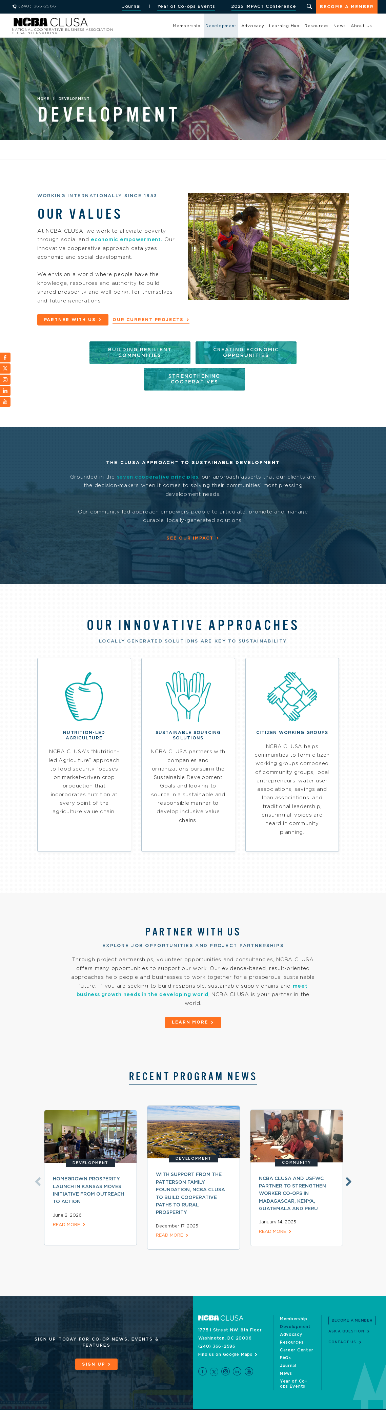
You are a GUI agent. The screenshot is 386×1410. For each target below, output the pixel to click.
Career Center (296, 1332)
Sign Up (93, 1347)
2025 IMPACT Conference (263, 6)
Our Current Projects (150, 320)
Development (220, 26)
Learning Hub (284, 26)
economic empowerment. (127, 239)
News (339, 26)
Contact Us (342, 1325)
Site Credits (24, 1401)
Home (43, 99)
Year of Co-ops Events (186, 6)
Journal (130, 6)
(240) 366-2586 (217, 1329)
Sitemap (52, 1401)
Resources (316, 26)
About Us (361, 26)
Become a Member (347, 7)
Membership (187, 26)
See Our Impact (190, 511)
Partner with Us (70, 320)
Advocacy (252, 26)
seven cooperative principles (163, 450)
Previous (36, 1163)
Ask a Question (346, 1314)
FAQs (285, 1340)
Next (347, 1163)
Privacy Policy (81, 1401)
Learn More (190, 1005)
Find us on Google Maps (225, 1337)
